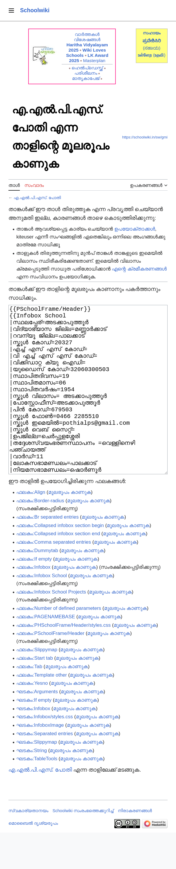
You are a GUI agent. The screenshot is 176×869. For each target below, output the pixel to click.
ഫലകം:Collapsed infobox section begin (60, 562)
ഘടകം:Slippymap (36, 778)
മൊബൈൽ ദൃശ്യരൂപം (33, 859)
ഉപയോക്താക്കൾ (134, 229)
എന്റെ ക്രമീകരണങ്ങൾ (139, 269)
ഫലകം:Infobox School (41, 612)
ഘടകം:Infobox (33, 745)
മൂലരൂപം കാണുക (69, 528)
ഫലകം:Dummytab (37, 587)
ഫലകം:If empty (34, 595)
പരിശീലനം (85, 73)
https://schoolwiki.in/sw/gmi (145, 137)
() (159, 54)
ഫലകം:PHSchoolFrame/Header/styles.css (63, 661)
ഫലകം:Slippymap (36, 686)
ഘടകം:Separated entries (44, 770)
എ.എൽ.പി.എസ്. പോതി (37, 197)
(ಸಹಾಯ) (151, 47)
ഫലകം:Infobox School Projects (51, 628)
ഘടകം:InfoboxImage (40, 761)
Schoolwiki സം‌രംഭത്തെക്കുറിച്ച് (83, 847)
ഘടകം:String (31, 787)
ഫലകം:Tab (29, 703)
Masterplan (94, 60)
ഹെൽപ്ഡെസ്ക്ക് (87, 67)
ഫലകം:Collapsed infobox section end (58, 570)
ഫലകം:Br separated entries (47, 553)
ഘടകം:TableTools (36, 795)
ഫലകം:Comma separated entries (53, 578)
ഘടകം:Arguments (37, 728)
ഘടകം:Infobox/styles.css (44, 753)
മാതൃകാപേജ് (85, 78)
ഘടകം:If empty (33, 736)
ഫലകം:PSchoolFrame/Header (50, 670)
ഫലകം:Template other (41, 711)
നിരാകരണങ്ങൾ (135, 847)
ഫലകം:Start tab (34, 694)
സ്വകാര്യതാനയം (28, 847)
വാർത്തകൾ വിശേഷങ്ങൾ (87, 37)
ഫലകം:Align (30, 528)
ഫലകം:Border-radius (40, 537)
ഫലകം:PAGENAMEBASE (45, 653)
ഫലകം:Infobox (33, 603)
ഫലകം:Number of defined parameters (58, 644)
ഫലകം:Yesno (32, 719)
